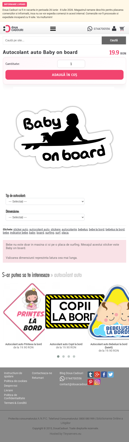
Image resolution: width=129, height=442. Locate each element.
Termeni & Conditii (15, 403)
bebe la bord (96, 229)
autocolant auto (39, 229)
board (40, 232)
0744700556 (71, 378)
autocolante (69, 229)
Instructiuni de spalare (13, 374)
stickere (55, 229)
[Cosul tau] (122, 29)
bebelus (83, 229)
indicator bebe (19, 232)
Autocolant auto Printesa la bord (23, 344)
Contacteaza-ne (42, 373)
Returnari (38, 377)
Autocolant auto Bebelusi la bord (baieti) (109, 346)
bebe (6, 232)
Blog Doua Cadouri (71, 373)
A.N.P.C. (43, 418)
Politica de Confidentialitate (14, 396)
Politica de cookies (15, 381)
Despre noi (10, 385)
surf (57, 232)
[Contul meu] (114, 28)
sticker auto (20, 229)
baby (32, 232)
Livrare (8, 390)
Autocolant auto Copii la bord (66, 344)
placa (65, 232)
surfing (49, 232)
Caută (114, 40)
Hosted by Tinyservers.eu (65, 433)
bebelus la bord (115, 229)
